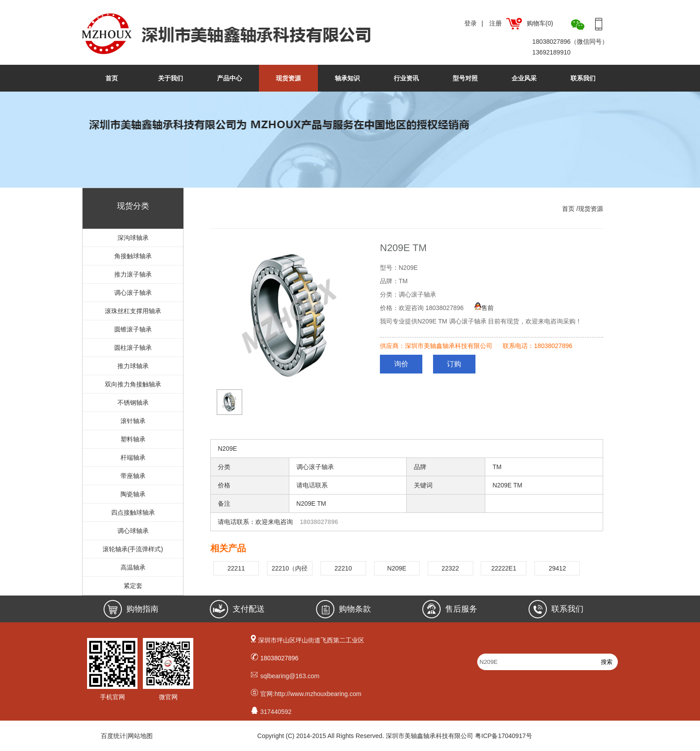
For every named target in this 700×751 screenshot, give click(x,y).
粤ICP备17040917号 (503, 735)
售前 (484, 307)
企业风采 (524, 78)
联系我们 (583, 78)
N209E (396, 568)
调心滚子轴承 (133, 292)
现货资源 (288, 78)
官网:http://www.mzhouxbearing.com (310, 693)
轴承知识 (347, 78)
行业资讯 (406, 78)
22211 (236, 568)
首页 (111, 78)
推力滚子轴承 (133, 274)
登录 (470, 23)
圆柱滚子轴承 (133, 347)
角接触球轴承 (133, 256)
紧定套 (133, 585)
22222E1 (503, 568)
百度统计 (113, 735)
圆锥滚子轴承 (133, 329)
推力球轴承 (133, 365)
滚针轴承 (133, 420)
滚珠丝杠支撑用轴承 (133, 311)
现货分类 (133, 205)
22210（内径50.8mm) (289, 570)
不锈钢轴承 (133, 402)
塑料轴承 (133, 439)
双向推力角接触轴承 (133, 384)
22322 (450, 568)
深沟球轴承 (133, 237)
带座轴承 (133, 475)
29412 (557, 568)
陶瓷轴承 (133, 494)
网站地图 (140, 735)
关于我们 (170, 78)
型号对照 (465, 78)
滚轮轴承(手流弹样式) (133, 549)
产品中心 (229, 78)
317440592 (276, 711)
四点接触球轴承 (133, 512)
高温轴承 (133, 567)
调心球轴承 (133, 530)
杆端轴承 (133, 457)
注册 (495, 23)
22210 (343, 568)
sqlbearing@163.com (290, 676)
